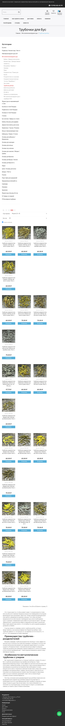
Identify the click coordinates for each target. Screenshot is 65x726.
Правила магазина (7, 710)
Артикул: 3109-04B (40, 517)
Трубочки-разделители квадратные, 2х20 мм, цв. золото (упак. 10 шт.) (8, 521)
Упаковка (4, 187)
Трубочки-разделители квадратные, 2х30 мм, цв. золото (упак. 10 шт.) (24, 590)
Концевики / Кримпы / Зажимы (10, 67)
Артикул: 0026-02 (24, 241)
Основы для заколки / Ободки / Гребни (11, 152)
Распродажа (7, 23)
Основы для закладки (8, 142)
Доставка (30, 18)
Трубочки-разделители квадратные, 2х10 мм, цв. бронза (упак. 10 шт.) (8, 417)
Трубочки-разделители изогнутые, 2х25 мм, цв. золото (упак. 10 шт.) (24, 314)
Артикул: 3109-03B (9, 482)
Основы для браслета (8, 162)
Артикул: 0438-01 (24, 310)
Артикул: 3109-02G (40, 448)
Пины (5, 70)
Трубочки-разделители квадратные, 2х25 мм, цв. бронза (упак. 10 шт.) (40, 521)
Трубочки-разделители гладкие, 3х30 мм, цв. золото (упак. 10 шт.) (8, 279)
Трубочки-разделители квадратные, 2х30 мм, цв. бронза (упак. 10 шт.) (8, 590)
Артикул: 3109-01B (8, 413)
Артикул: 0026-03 (40, 241)
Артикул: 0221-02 (8, 310)
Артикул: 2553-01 (24, 379)
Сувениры (5, 184)
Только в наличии (7, 222)
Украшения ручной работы (9, 181)
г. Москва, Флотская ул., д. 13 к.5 (11, 697)
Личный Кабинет (7, 721)
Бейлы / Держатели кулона (11, 59)
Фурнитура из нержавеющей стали (10, 102)
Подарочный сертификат (9, 716)
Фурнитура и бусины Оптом (10, 193)
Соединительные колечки (11, 79)
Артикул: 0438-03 (8, 344)
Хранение (5, 190)
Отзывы (17, 23)
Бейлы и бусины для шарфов (10, 122)
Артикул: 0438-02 (40, 310)
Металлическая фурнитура (29, 33)
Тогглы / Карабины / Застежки (9, 82)
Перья (3, 165)
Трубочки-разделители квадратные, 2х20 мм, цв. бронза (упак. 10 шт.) (8, 486)
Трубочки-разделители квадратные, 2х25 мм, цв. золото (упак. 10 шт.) (8, 555)
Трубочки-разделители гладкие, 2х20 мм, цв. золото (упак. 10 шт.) (8, 245)
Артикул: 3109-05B (9, 586)
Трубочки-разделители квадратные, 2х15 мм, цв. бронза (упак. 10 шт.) (24, 452)
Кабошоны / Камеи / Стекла (10, 134)
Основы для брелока (8, 156)
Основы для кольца (7, 145)
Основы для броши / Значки (10, 159)
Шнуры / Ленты (6, 172)
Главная (6, 18)
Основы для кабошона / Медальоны (8, 138)
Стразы (4, 116)
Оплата (39, 18)
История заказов (7, 722)
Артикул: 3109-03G (9, 517)
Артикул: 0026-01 (8, 241)
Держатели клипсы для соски (10, 125)
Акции (4, 705)
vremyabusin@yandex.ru (9, 700)
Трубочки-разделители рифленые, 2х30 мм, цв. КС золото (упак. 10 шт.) (40, 383)
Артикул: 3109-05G (24, 586)
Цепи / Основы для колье (9, 169)
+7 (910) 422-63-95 (7, 698)
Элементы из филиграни (11, 94)
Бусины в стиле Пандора (9, 106)
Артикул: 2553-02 (40, 379)
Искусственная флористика (10, 131)
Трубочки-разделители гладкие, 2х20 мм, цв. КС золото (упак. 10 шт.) (24, 245)
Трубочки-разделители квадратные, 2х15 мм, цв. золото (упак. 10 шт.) (40, 452)
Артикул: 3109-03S (24, 517)
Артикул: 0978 (9, 379)
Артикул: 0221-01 (8, 275)
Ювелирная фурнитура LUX (10, 53)
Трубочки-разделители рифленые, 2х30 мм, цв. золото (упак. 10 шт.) (24, 383)
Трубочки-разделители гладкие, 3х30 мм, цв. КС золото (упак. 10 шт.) (8, 314)
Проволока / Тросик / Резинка (10, 128)
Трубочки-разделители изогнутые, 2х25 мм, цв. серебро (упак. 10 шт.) (8, 348)
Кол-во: (5, 218)
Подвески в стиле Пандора (9, 109)
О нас (3, 711)
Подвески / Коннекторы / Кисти (11, 50)
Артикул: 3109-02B (24, 448)
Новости (26, 23)
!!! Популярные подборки (9, 199)
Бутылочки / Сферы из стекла (10, 119)
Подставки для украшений (9, 178)
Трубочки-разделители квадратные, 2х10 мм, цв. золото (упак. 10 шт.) (8, 452)
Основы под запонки (8, 148)
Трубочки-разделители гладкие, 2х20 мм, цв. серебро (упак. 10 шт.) (40, 245)
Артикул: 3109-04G (9, 551)
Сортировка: (6, 213)
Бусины (4, 47)
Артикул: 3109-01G (9, 448)
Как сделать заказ (18, 18)
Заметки (4, 724)
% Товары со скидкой (8, 196)
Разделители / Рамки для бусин (11, 73)
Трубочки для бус (44, 33)
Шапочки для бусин (9, 88)
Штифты (6, 92)
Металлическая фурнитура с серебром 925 (12, 98)
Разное (4, 175)
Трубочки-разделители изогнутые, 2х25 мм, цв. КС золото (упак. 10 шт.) (40, 314)
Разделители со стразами (11, 77)
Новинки (47, 18)
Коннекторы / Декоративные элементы (12, 62)
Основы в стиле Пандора (9, 112)
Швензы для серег (9, 90)
